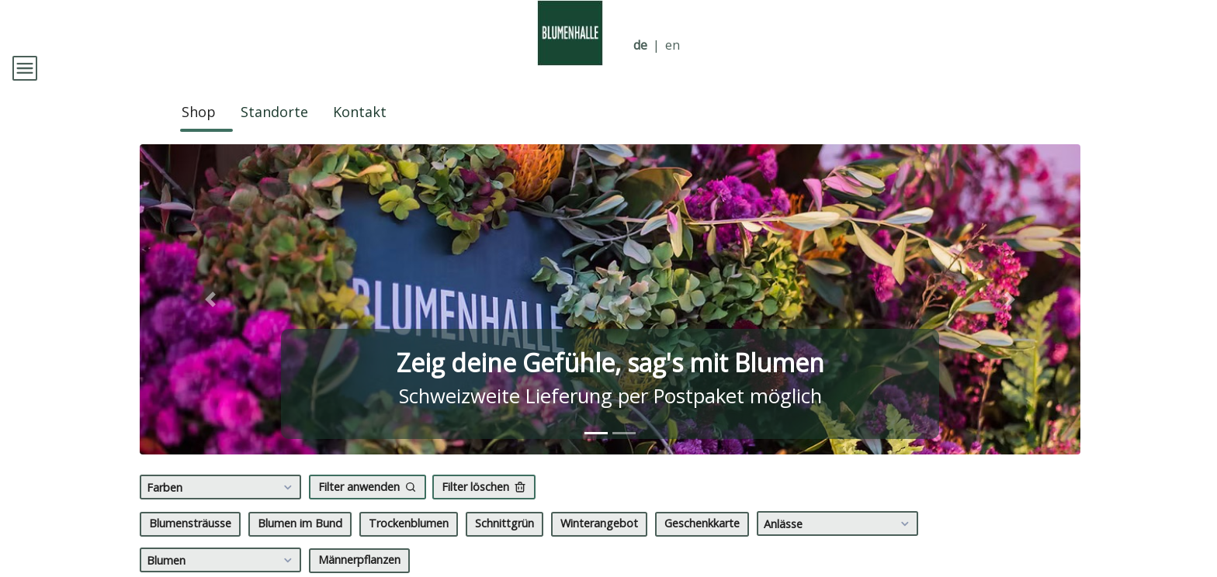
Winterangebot (599, 545)
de (640, 45)
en (672, 45)
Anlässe (839, 546)
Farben (221, 509)
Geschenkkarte (702, 545)
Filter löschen (484, 509)
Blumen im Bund (300, 545)
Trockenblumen (409, 545)
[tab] (596, 456)
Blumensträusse (190, 545)
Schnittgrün (504, 545)
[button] (210, 322)
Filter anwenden (367, 509)
